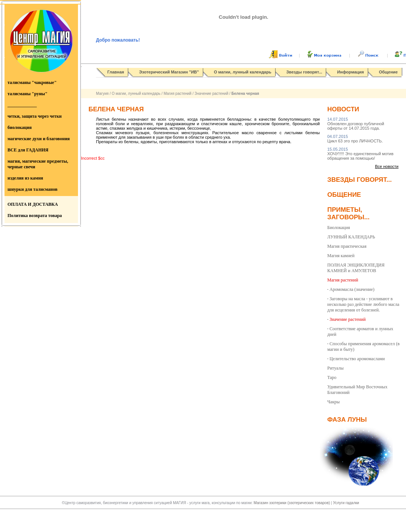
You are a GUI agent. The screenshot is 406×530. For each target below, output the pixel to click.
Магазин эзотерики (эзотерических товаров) (292, 503)
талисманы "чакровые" (32, 82)
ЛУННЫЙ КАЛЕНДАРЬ (351, 237)
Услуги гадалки (346, 503)
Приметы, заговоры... (348, 213)
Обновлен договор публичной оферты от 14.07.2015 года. (355, 123)
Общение (388, 72)
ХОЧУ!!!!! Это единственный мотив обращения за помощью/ (360, 153)
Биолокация (338, 227)
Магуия (102, 93)
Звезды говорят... (304, 72)
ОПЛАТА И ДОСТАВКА (32, 204)
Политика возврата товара (34, 215)
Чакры (333, 401)
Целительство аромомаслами (357, 358)
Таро (331, 377)
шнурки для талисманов (32, 189)
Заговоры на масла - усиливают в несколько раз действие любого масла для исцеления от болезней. (363, 304)
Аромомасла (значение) (352, 289)
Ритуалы (335, 368)
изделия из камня (25, 178)
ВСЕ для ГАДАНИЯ (27, 150)
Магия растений (177, 93)
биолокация (19, 127)
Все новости (387, 166)
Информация (350, 72)
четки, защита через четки (34, 116)
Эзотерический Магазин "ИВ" (169, 72)
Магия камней (341, 255)
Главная (115, 72)
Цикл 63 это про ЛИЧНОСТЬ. (355, 138)
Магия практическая (346, 246)
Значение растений (211, 93)
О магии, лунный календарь (242, 72)
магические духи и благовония (38, 138)
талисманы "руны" (27, 93)
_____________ (22, 105)
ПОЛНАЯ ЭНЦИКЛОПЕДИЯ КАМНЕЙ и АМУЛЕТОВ (356, 267)
